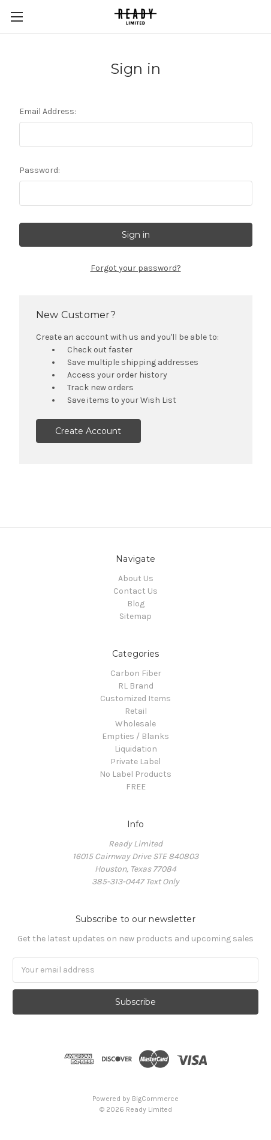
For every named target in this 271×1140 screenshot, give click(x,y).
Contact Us (135, 591)
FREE (136, 787)
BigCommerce (155, 1098)
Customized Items (135, 698)
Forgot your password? (136, 268)
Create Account (88, 431)
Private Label (135, 761)
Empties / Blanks (135, 736)
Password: (39, 170)
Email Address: (47, 111)
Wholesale (135, 724)
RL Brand (135, 686)
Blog (135, 604)
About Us (135, 578)
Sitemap (135, 616)
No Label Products (135, 774)
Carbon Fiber (135, 673)
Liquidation (136, 749)
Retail (136, 711)
